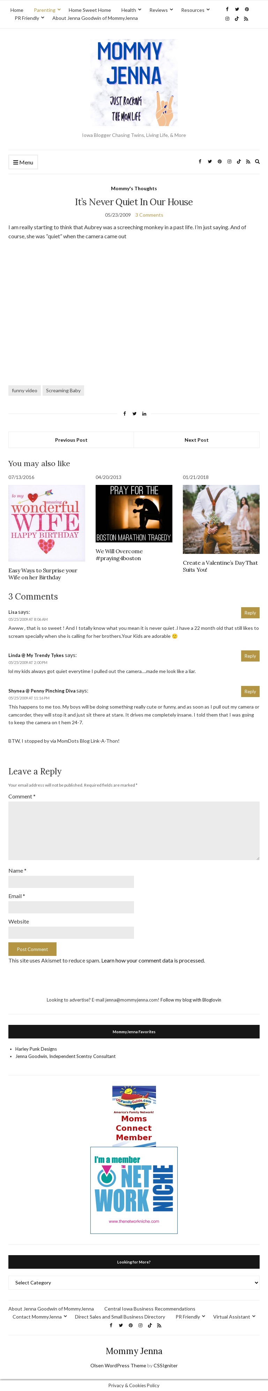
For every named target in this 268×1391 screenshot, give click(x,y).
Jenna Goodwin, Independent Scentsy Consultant (65, 1056)
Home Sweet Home (90, 10)
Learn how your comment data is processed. (153, 960)
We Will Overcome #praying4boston (119, 555)
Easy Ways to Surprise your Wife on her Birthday (42, 574)
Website (18, 921)
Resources (192, 10)
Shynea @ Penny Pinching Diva (41, 691)
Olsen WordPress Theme (118, 1365)
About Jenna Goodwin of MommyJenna (95, 18)
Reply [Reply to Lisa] (250, 613)
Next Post (197, 440)
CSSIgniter (166, 1365)
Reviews (158, 10)
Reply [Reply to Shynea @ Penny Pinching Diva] (250, 691)
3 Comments (149, 215)
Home (16, 10)
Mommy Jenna (134, 1351)
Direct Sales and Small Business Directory (120, 1317)
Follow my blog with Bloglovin (191, 1000)
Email (16, 895)
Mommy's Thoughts (134, 188)
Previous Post (71, 440)
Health (128, 10)
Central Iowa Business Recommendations (149, 1309)
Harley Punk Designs (36, 1049)
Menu (23, 162)
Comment (22, 796)
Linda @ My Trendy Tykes (36, 655)
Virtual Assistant (231, 1317)
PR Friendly (27, 18)
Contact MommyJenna (37, 1317)
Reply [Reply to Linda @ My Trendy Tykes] (250, 656)
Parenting (44, 10)
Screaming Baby (63, 390)
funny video (24, 390)
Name (17, 870)
